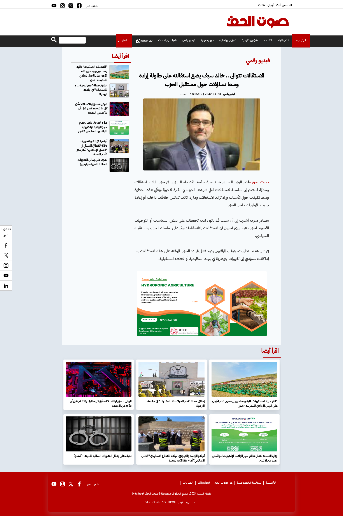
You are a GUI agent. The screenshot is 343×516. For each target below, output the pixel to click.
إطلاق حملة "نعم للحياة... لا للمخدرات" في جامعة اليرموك (91, 90)
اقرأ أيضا (120, 56)
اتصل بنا (188, 483)
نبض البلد (283, 40)
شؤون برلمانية (227, 40)
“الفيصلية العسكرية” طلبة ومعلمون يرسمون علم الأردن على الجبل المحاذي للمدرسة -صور (91, 73)
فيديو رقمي (188, 40)
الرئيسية (301, 40)
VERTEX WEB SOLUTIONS (160, 502)
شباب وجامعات (167, 40)
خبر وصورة (207, 40)
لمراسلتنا (144, 41)
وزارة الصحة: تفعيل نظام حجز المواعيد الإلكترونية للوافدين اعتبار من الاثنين (92, 127)
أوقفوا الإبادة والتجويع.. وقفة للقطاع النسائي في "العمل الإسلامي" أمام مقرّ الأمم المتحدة (92, 148)
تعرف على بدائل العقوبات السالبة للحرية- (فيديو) (92, 162)
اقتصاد (267, 40)
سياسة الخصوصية (249, 483)
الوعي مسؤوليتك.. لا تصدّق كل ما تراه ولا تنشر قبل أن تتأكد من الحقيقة (91, 108)
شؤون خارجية (250, 40)
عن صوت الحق (223, 483)
